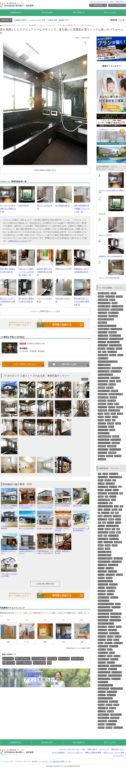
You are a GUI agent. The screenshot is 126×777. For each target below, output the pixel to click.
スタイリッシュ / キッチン (105, 698)
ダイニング (108, 490)
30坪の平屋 (109, 456)
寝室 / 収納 (109, 578)
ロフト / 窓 (110, 594)
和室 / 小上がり (118, 727)
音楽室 (100, 535)
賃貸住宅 (112, 299)
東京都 (118, 381)
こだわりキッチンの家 (104, 303)
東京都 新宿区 (111, 400)
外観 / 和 (100, 480)
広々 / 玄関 (111, 626)
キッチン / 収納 (110, 574)
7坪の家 (100, 413)
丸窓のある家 (81, 504)
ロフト (116, 506)
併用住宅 (114, 303)
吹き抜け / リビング (103, 659)
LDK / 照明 (110, 636)
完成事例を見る (16, 12)
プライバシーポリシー (75, 752)
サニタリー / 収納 (116, 561)
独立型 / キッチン (113, 493)
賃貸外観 (100, 548)
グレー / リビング (116, 672)
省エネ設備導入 (102, 410)
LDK (120, 486)
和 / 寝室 (116, 704)
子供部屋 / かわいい (116, 714)
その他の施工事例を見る (45, 584)
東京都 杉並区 (102, 400)
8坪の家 (107, 413)
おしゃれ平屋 (101, 459)
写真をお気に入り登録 (68, 364)
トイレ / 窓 (101, 568)
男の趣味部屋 (112, 452)
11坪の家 (100, 417)
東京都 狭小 (114, 390)
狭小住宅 (113, 293)
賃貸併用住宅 (101, 446)
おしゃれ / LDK (102, 630)
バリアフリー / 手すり (115, 345)
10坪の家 (120, 413)
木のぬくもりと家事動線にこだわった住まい (9, 505)
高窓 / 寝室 (110, 711)
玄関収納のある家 (116, 368)
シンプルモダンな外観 (115, 477)
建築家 (61, 20)
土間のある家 (112, 332)
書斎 (118, 529)
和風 (104, 522)
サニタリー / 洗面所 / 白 (104, 551)
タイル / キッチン (102, 701)
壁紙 (105, 535)
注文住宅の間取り (103, 299)
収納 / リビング (102, 669)
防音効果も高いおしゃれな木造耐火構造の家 (81, 302)
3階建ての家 (101, 348)
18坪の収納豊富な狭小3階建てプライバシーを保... (82, 209)
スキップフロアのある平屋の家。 (110, 277)
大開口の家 (113, 355)
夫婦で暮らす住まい (63, 298)
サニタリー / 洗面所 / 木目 (105, 558)
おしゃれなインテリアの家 (105, 374)
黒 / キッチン (101, 695)
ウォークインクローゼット (105, 506)
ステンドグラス (114, 538)
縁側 (112, 512)
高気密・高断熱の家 (103, 293)
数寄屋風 (107, 529)
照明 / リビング (112, 669)
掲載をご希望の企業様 (93, 752)
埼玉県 (116, 404)
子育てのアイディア (103, 433)
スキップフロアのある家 (116, 338)
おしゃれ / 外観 (114, 473)
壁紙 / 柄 (109, 649)
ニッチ (100, 542)
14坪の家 (100, 420)
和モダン (111, 426)
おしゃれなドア (108, 542)
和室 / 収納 (109, 727)
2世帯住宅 (101, 296)
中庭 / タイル (114, 597)
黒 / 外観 (107, 548)
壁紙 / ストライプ (102, 652)
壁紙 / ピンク (101, 649)
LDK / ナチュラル (102, 633)
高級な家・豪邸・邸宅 (104, 306)
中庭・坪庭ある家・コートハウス (107, 325)
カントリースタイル (115, 449)
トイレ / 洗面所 (102, 565)
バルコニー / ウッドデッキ (105, 610)
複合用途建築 (118, 542)
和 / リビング (114, 659)
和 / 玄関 (118, 626)
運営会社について (117, 749)
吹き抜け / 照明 (102, 626)
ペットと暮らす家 (103, 335)
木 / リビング (110, 662)
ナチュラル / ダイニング (115, 675)
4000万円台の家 (113, 316)
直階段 (100, 516)
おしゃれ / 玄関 (110, 483)
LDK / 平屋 (118, 636)
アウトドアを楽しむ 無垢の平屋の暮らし (81, 528)
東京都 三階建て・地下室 (115, 394)
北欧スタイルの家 (115, 371)
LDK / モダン (101, 636)
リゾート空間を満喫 (117, 306)
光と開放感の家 (61, 205)
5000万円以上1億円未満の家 (105, 319)
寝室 (121, 493)
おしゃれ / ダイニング (104, 678)
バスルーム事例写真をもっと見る (45, 311)
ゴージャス (101, 525)
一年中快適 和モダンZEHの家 (63, 528)
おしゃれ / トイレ (102, 503)
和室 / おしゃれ (112, 721)
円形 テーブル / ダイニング (105, 685)
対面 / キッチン (102, 493)
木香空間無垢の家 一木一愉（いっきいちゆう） (45, 551)
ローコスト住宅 (102, 312)
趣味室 (118, 532)
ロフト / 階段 (101, 594)
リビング (100, 490)
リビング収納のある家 (104, 364)
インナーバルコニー (115, 620)
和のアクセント (102, 426)
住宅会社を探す (47, 12)
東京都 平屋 (112, 384)
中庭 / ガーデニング (103, 600)
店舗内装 (100, 545)
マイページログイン (117, 5)
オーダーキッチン (115, 439)
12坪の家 (115, 417)
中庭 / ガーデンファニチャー (105, 604)
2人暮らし (119, 348)
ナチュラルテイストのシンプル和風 (9, 574)
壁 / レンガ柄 (101, 656)
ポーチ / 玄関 (113, 486)
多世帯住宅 (116, 436)
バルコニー (107, 509)
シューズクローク (103, 584)
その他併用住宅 (112, 446)
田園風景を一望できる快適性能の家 (110, 256)
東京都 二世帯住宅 (103, 397)
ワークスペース (102, 452)
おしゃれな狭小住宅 (114, 410)
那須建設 (24, 348)
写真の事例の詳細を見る (45, 170)
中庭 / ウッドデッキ (103, 597)
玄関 (114, 480)
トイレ (113, 499)
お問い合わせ (119, 1)
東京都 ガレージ (102, 384)
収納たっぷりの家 (103, 358)
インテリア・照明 (113, 535)
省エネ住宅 (112, 407)
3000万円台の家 (102, 316)
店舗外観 (114, 545)
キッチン (115, 490)
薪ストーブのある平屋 (27, 527)
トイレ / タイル (112, 571)
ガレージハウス (110, 296)
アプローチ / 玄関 (102, 486)
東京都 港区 (113, 397)
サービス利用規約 (58, 752)
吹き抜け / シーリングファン (105, 623)
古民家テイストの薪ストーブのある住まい (27, 505)
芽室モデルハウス (62, 269)
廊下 (113, 529)
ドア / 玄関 (101, 483)
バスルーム (113, 496)
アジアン (100, 529)
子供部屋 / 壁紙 (102, 721)
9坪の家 (113, 413)
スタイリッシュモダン (112, 525)
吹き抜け (114, 509)
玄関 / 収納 (119, 574)
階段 (117, 512)
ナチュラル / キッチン (116, 688)
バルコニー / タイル (103, 613)
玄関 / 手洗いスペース (104, 561)
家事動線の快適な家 (103, 309)
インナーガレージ (103, 430)
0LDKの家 (22, 205)
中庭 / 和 (118, 604)
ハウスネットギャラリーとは (98, 1)
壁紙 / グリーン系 (102, 646)
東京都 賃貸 (110, 387)
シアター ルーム (102, 332)
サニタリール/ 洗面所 (103, 499)
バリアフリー (101, 342)
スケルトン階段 (102, 519)
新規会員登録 (98, 5)
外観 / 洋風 (108, 480)
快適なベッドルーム (115, 335)
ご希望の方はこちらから (17, 241)
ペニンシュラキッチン (104, 443)
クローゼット (113, 584)
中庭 (121, 506)
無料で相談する (79, 12)
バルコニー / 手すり (116, 613)
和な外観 (118, 423)
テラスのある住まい (103, 377)
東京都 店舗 (101, 387)
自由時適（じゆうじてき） (9, 551)
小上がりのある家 (103, 338)
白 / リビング (101, 662)
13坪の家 (107, 417)
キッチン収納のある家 (104, 368)
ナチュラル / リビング (104, 672)
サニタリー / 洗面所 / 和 (104, 555)
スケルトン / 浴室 (113, 565)
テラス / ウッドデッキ (104, 607)
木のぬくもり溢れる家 (45, 527)
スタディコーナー (103, 532)
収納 (111, 503)
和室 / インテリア (110, 724)
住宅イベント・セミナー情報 (114, 752)
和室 (114, 420)
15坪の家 (107, 420)
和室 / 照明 (101, 724)
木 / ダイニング (116, 678)
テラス (100, 509)
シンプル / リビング (103, 665)
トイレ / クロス (102, 571)
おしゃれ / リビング (116, 665)
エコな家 (112, 381)
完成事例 (17, 20)
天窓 (120, 509)
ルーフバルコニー (103, 620)
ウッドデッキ (105, 512)
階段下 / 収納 (110, 591)
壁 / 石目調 (117, 656)
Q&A (111, 1)
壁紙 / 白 (116, 639)
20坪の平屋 (118, 456)
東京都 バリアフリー (103, 390)
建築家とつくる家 (113, 312)
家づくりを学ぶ (110, 12)
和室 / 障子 (101, 727)
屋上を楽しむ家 (115, 377)
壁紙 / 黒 (100, 643)
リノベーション (118, 756)
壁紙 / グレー (108, 643)
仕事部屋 (112, 532)
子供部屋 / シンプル (103, 714)
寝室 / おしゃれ (114, 701)
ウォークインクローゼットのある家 (107, 361)
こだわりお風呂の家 (116, 329)
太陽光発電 (120, 407)
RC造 (104, 351)
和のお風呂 (110, 423)
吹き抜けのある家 (103, 355)
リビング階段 (116, 516)
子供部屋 (112, 430)
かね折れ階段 (107, 516)
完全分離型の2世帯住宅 (104, 436)
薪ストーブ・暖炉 (103, 538)
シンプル (118, 522)
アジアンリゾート (103, 449)
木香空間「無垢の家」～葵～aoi (63, 551)
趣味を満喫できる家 (103, 329)
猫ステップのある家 (44, 205)
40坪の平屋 (101, 456)
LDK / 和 (109, 639)
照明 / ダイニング (102, 682)
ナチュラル (110, 522)
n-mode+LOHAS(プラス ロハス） (28, 551)
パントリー (101, 587)
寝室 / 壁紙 (109, 704)
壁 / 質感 (109, 656)
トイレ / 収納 (109, 568)
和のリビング (101, 423)
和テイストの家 (112, 351)
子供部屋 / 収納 (115, 717)
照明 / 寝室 (112, 708)
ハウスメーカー (35, 20)
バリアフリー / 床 (102, 345)
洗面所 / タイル (118, 558)
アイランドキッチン (103, 439)
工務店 (50, 20)
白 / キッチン (101, 691)
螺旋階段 (111, 519)
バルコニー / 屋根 (115, 617)
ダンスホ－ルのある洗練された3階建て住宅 (8, 209)
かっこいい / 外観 (102, 477)
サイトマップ (104, 749)
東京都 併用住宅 (102, 394)
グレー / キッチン (111, 691)
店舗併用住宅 (115, 443)
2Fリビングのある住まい (63, 505)
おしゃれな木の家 (103, 381)
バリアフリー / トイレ (113, 342)
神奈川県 (110, 404)
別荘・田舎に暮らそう (117, 309)
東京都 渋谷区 (102, 404)
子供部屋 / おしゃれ (103, 717)
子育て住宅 (119, 296)
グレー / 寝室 (101, 711)
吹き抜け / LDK (112, 630)
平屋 (99, 351)
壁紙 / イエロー (114, 646)
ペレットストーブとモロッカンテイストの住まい (45, 505)
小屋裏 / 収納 (101, 591)
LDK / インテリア (114, 633)
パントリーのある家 (103, 371)
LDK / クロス (101, 639)
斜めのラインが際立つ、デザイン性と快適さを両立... (26, 272)
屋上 (99, 522)
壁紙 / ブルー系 (118, 643)
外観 (99, 473)
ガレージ (118, 519)
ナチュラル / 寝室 (102, 708)
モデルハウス (110, 348)
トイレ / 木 (101, 574)
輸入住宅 (120, 355)
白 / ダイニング (102, 675)
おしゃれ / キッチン (103, 688)
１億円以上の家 (102, 322)
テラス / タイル (116, 607)
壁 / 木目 (112, 652)
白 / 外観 (105, 473)
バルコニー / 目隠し (103, 617)
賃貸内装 (107, 545)
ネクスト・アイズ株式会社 (51, 761)
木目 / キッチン (111, 695)
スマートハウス (102, 407)
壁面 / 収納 (101, 578)
